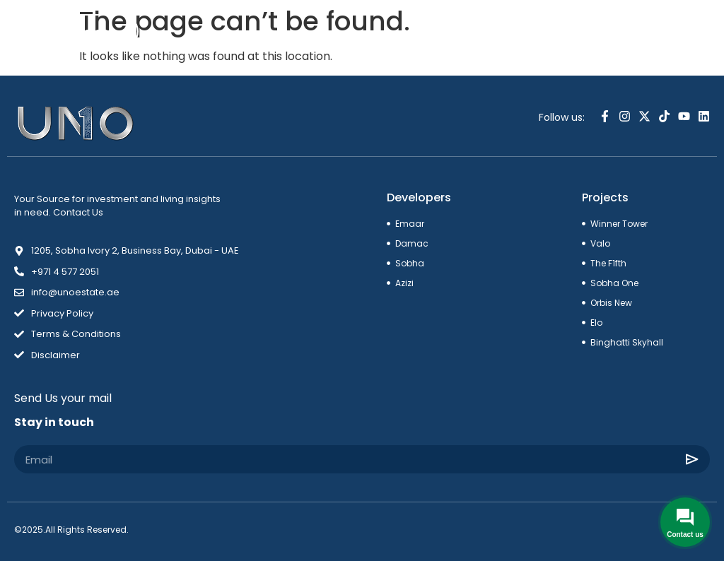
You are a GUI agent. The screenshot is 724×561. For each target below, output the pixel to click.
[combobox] (651, 33)
